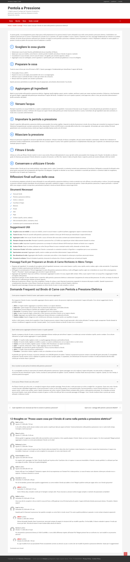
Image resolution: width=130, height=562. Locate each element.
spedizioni (113, 1)
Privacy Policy (87, 559)
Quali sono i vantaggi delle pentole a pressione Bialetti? (101, 408)
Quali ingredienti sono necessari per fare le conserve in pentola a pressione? (35, 408)
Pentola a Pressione (24, 8)
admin (19, 487)
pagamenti (106, 1)
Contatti (120, 1)
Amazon (45, 559)
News (24, 21)
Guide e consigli (33, 21)
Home (11, 21)
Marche (17, 21)
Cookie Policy (96, 559)
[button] (65, 295)
